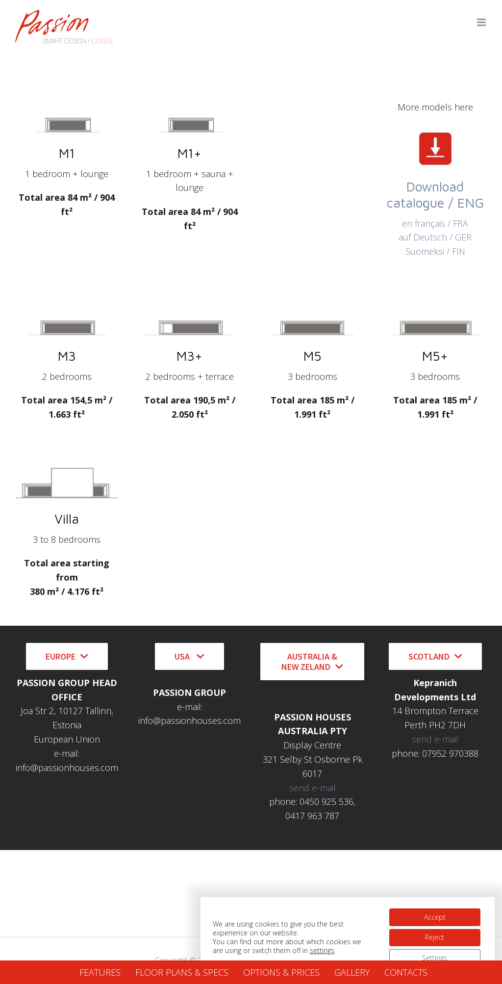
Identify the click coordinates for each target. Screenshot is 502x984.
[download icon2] (435, 128)
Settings (434, 956)
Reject (434, 935)
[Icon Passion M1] (67, 104)
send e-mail (312, 788)
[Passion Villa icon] (67, 470)
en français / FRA (435, 223)
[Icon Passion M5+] (435, 307)
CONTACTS (405, 972)
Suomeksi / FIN (435, 251)
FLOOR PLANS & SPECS (181, 972)
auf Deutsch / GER (435, 237)
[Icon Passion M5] (312, 307)
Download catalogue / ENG (435, 195)
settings (322, 949)
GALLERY (352, 972)
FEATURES (100, 972)
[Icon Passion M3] (67, 307)
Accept (434, 915)
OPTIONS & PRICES (281, 972)
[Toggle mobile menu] (482, 22)
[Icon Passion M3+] (190, 307)
